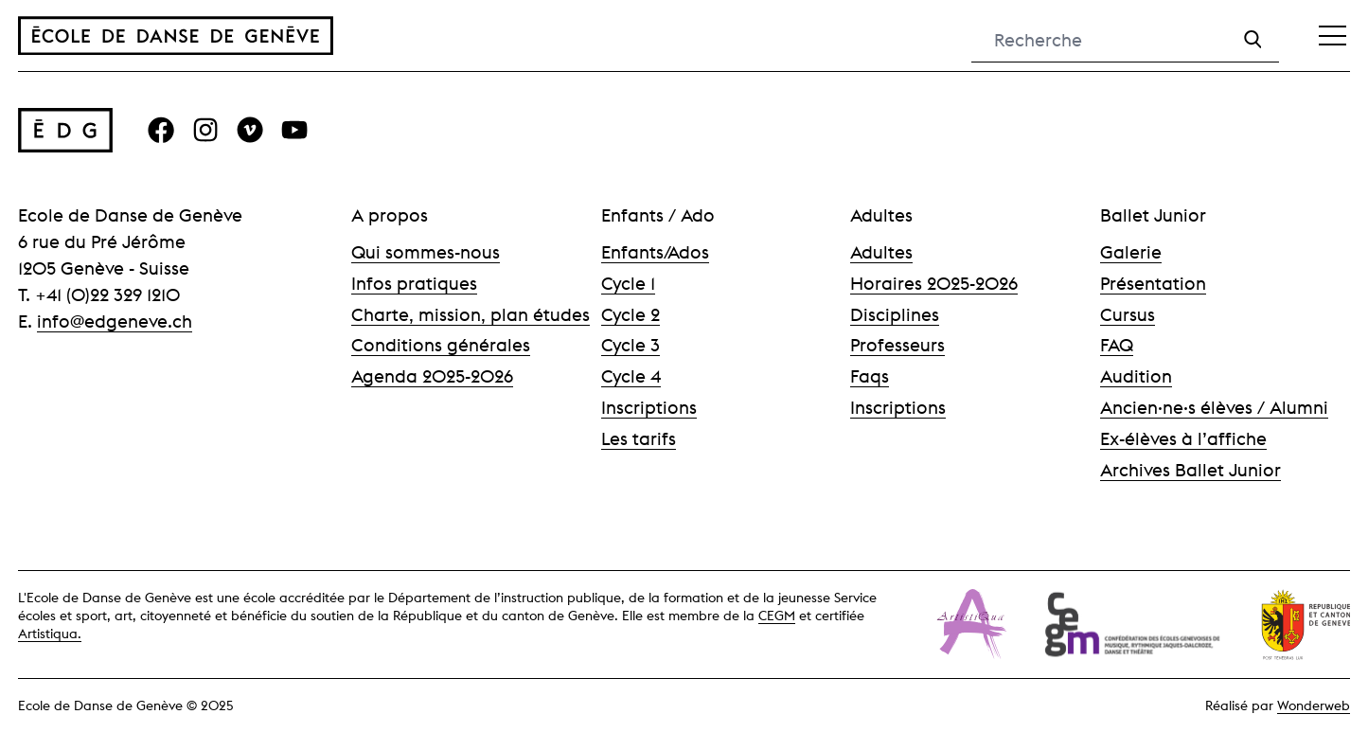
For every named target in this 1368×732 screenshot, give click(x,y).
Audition (1136, 376)
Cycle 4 (631, 376)
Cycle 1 (628, 283)
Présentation (1153, 283)
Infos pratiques (414, 283)
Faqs (869, 376)
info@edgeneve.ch (114, 321)
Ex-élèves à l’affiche (1183, 438)
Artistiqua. (49, 633)
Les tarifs (638, 438)
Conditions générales (440, 344)
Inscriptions (649, 407)
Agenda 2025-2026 (432, 376)
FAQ (1116, 344)
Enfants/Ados (655, 251)
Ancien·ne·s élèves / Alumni (1214, 407)
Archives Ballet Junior (1190, 469)
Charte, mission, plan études (470, 314)
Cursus (1127, 314)
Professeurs (897, 344)
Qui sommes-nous (425, 251)
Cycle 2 (630, 314)
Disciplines (894, 314)
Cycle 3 (630, 344)
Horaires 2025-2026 (934, 283)
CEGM (776, 615)
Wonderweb (1313, 705)
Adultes (881, 251)
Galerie (1131, 251)
